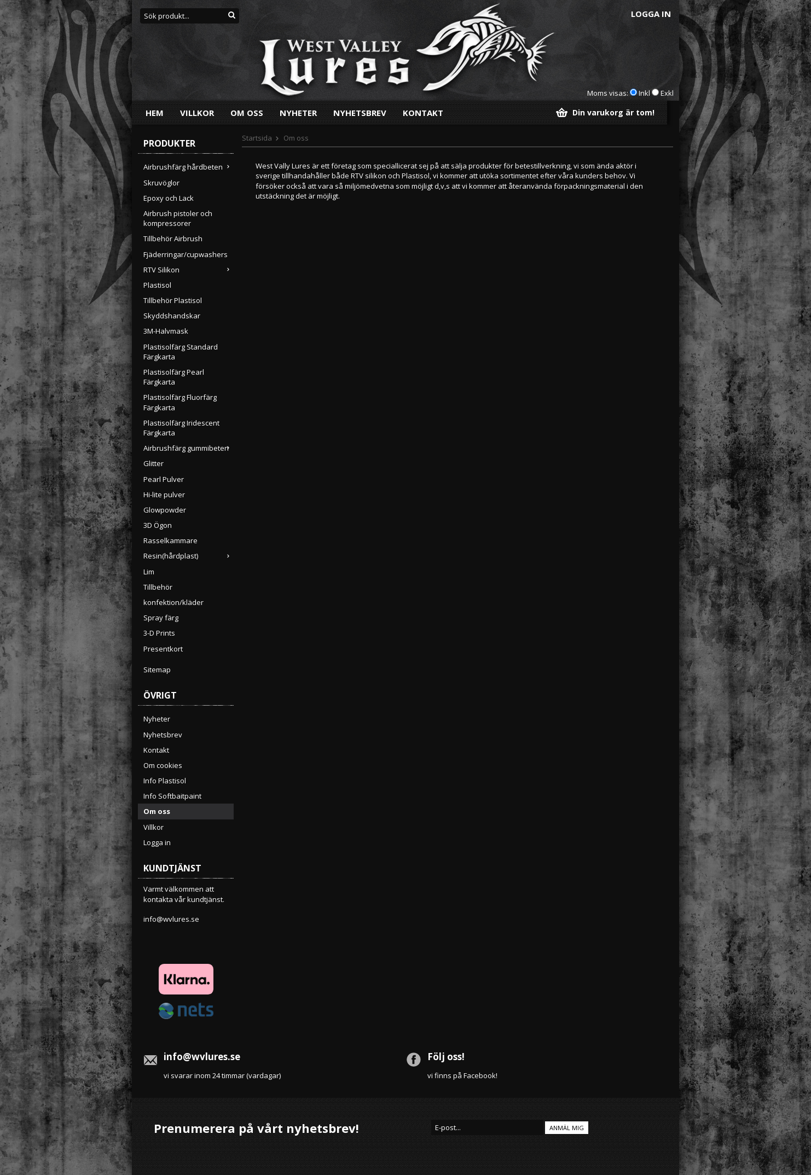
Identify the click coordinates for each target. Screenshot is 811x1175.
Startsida (257, 138)
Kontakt (423, 112)
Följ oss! (446, 1056)
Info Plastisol (164, 781)
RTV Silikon (188, 270)
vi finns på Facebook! (462, 1075)
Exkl (667, 93)
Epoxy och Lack (168, 198)
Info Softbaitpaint (172, 796)
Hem (155, 112)
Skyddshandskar (171, 316)
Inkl (644, 93)
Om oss (246, 112)
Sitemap (157, 669)
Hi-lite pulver (164, 494)
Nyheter (298, 112)
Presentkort (163, 649)
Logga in (651, 13)
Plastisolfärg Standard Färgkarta (180, 352)
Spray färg (160, 618)
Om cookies (162, 765)
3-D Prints (159, 633)
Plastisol (157, 285)
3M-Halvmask (165, 331)
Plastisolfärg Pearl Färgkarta (173, 377)
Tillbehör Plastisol (172, 300)
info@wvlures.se (171, 919)
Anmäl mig (566, 1128)
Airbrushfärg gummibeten (188, 448)
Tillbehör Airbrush (172, 238)
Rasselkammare (170, 540)
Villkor (197, 112)
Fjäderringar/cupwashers (185, 254)
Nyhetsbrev (359, 112)
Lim (148, 572)
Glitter (153, 463)
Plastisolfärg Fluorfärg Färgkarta (180, 402)
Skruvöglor (161, 183)
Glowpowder (164, 510)
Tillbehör (157, 587)
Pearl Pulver (163, 479)
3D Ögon (157, 525)
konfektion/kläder (173, 602)
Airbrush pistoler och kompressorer (177, 218)
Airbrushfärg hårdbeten (188, 167)
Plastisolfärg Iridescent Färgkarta (181, 428)
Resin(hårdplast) (188, 556)
